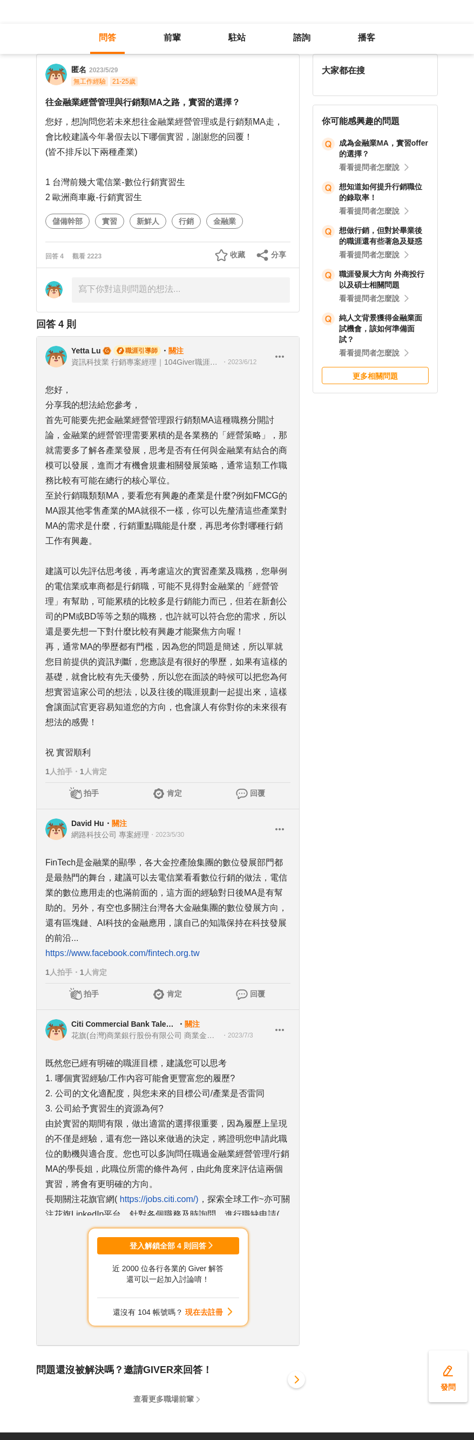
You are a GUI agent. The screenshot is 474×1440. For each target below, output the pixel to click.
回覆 (257, 793)
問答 (107, 37)
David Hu (87, 823)
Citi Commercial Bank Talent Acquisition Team (124, 1024)
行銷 (186, 221)
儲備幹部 (67, 221)
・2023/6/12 (238, 362)
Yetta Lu (85, 350)
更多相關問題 (375, 376)
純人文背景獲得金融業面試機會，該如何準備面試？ (380, 328)
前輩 (172, 37)
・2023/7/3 (237, 1035)
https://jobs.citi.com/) (159, 1199)
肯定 (174, 793)
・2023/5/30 (166, 834)
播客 (366, 37)
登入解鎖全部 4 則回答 (168, 1245)
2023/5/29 (103, 70)
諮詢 (301, 37)
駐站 (237, 37)
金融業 (224, 221)
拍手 (91, 793)
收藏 (237, 254)
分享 (278, 254)
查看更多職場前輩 (163, 1399)
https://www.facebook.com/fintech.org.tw (122, 953)
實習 (109, 221)
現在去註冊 (204, 1312)
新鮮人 (148, 221)
